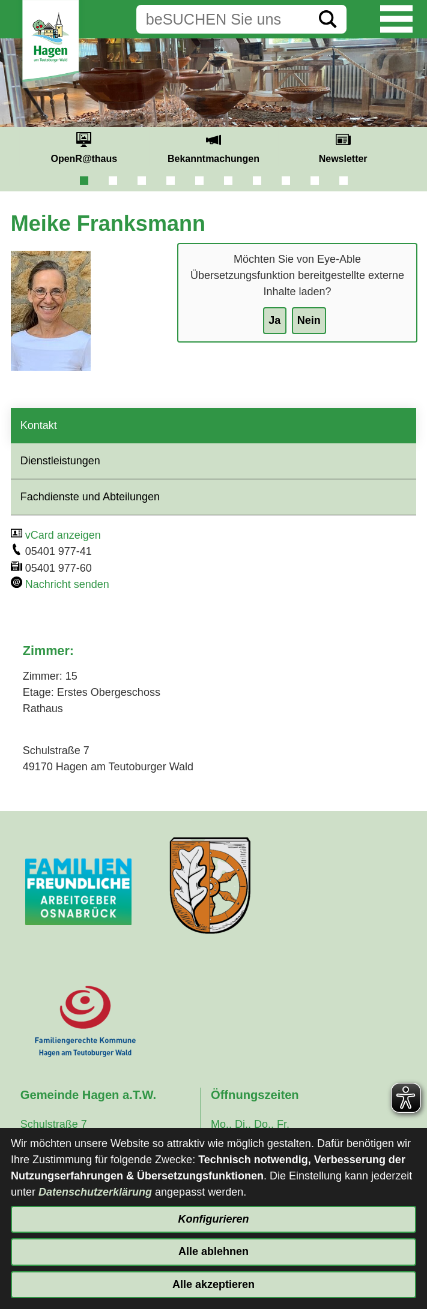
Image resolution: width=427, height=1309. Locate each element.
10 (343, 180)
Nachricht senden (67, 584)
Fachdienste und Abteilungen (90, 497)
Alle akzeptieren (213, 1284)
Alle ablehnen (213, 1251)
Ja (274, 320)
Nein (309, 320)
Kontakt (38, 425)
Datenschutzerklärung (95, 1192)
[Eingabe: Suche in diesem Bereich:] (222, 19)
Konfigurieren (213, 1219)
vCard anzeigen (63, 535)
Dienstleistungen (60, 461)
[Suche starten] (328, 19)
